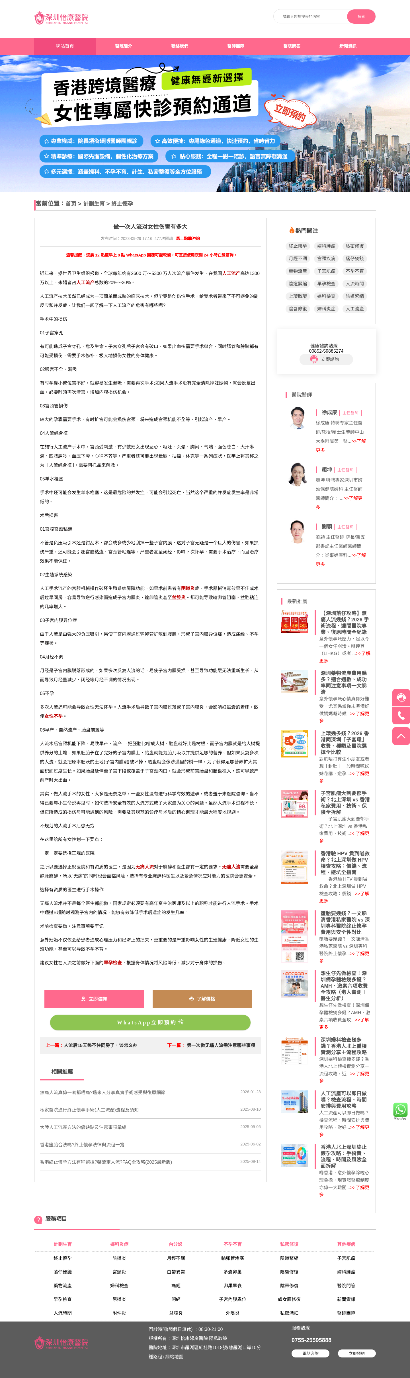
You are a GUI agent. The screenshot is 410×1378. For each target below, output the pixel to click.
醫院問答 (291, 46)
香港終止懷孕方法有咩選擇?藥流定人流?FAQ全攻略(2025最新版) (106, 1162)
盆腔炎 (176, 1313)
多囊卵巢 (233, 1272)
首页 (70, 204)
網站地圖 (174, 1356)
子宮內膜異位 (232, 1299)
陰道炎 (119, 1258)
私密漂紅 (289, 1313)
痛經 (176, 1285)
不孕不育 (355, 271)
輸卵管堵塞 (232, 1258)
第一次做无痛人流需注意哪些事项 (221, 1045)
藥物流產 (298, 271)
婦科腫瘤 (326, 246)
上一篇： (55, 1045)
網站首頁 (65, 46)
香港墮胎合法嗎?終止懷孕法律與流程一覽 (82, 1144)
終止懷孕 (122, 204)
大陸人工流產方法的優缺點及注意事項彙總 (83, 1127)
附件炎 (119, 1313)
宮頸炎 (119, 1272)
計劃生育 (94, 204)
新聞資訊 (347, 46)
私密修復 (355, 246)
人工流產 (355, 308)
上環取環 (298, 296)
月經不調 (298, 258)
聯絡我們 (179, 46)
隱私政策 (218, 1338)
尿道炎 (119, 1299)
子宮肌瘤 (326, 271)
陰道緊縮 (298, 283)
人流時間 (355, 283)
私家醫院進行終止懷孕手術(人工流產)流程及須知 (89, 1110)
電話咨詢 (311, 1353)
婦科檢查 (326, 296)
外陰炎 (232, 1313)
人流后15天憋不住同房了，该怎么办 (100, 1045)
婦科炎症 (326, 308)
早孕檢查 (326, 283)
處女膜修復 (289, 1299)
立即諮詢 (324, 359)
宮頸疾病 (326, 258)
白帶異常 (176, 1272)
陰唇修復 (298, 308)
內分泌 (176, 1244)
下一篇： (176, 1045)
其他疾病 (346, 1244)
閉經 (176, 1299)
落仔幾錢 (355, 258)
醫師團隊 (235, 46)
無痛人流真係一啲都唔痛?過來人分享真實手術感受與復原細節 (102, 1092)
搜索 (361, 17)
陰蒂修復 (289, 1285)
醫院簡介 (123, 46)
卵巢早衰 (233, 1285)
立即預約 (357, 1353)
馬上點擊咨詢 (188, 238)
